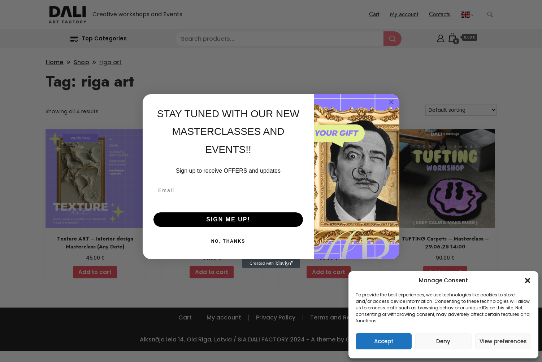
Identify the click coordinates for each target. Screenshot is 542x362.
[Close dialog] (391, 102)
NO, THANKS (228, 241)
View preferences (503, 341)
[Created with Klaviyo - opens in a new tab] (271, 263)
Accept (384, 341)
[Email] (228, 190)
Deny (443, 341)
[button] (527, 280)
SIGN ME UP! (228, 219)
